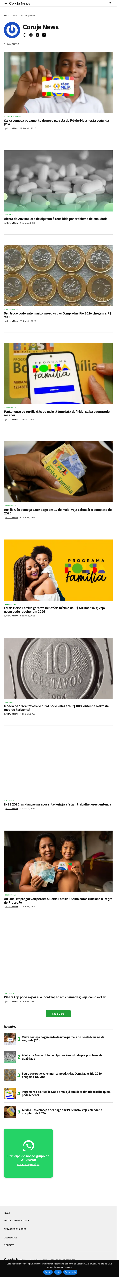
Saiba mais (70, 1272)
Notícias (9, 215)
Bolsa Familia (10, 408)
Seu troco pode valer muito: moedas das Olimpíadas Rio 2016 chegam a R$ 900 (62, 1075)
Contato (9, 1245)
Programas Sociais (13, 116)
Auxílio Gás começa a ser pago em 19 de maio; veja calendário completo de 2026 (62, 1111)
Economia (9, 702)
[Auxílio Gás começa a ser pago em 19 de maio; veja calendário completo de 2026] (10, 1112)
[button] (6, 3)
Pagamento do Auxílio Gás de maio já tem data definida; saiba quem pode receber (66, 1093)
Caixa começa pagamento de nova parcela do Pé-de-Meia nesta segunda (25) (63, 1038)
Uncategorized (11, 309)
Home (6, 15)
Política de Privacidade (16, 1220)
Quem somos (10, 1238)
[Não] (115, 1268)
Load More (58, 1013)
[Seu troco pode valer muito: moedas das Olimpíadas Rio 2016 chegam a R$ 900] (10, 1075)
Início (7, 1213)
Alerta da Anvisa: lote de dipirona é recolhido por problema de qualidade (62, 1056)
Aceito (48, 1272)
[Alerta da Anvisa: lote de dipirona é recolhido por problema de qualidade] (10, 1057)
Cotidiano (9, 800)
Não (58, 1272)
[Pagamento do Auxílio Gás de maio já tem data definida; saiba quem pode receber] (10, 1093)
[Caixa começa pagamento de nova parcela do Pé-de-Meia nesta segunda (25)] (10, 1039)
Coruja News (19, 3)
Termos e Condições (15, 1229)
